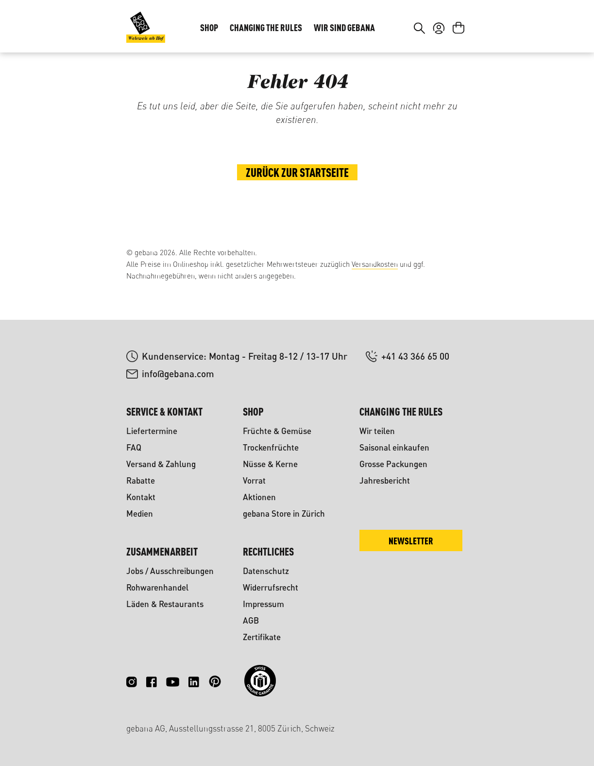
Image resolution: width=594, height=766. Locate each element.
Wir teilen (377, 431)
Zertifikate (262, 637)
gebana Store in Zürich (284, 513)
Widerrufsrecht (270, 587)
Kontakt (140, 497)
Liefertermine (151, 431)
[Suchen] (419, 57)
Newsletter (411, 540)
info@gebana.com (178, 373)
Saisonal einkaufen (394, 447)
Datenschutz (266, 571)
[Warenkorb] (458, 57)
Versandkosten (375, 264)
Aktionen (259, 497)
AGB (251, 620)
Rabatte (140, 480)
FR (453, 22)
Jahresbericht (384, 480)
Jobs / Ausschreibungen (170, 571)
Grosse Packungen (393, 464)
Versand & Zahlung (161, 464)
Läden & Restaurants (165, 604)
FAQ (133, 447)
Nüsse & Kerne (270, 464)
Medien (139, 513)
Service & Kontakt (164, 411)
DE (433, 22)
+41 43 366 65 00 (415, 356)
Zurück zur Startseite (297, 207)
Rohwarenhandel (157, 587)
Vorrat (254, 480)
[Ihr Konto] (439, 57)
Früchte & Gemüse (277, 431)
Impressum (263, 604)
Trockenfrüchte (271, 447)
